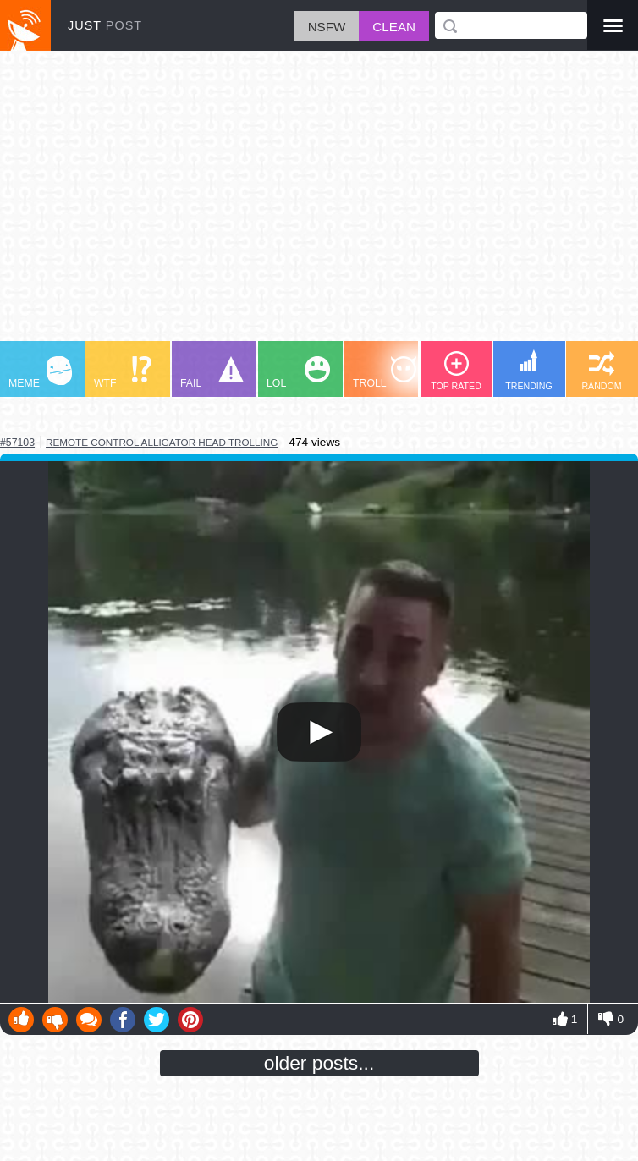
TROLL (384, 372)
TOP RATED (456, 371)
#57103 (17, 442)
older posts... (319, 1063)
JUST (105, 25)
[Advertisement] (319, 203)
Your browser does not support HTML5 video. (319, 732)
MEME (40, 372)
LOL (298, 372)
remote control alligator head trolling (162, 442)
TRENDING (529, 370)
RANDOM (601, 371)
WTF (122, 372)
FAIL (212, 372)
